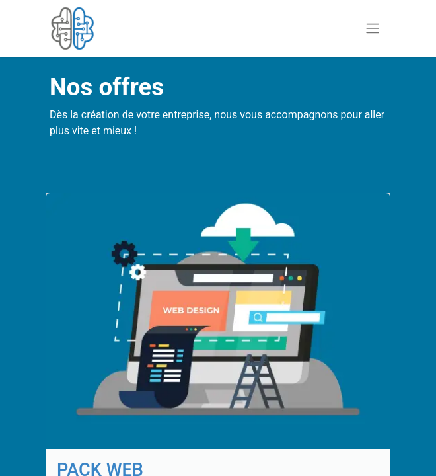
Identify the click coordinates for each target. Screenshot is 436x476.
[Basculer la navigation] (372, 29)
